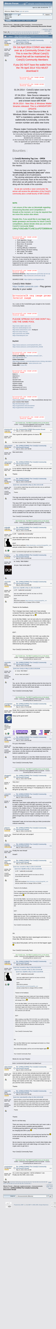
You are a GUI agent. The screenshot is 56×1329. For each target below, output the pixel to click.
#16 (51, 862)
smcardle (7, 40)
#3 (51, 447)
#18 (51, 1068)
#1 (51, 42)
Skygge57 (7, 775)
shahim (7, 844)
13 (24, 32)
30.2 (10, 17)
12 (23, 32)
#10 (51, 705)
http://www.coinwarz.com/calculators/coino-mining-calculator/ (32, 361)
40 (37, 33)
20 (37, 32)
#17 (51, 963)
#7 (51, 556)
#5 (51, 480)
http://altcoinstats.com (20, 357)
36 (29, 33)
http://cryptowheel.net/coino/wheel (23, 405)
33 (24, 33)
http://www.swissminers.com (22, 330)
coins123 (7, 794)
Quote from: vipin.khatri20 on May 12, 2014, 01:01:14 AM (28, 484)
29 (17, 33)
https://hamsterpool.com (20, 335)
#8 (51, 583)
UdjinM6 (7, 527)
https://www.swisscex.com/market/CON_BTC (27, 345)
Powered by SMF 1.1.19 (20, 1204)
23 (6, 33)
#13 (51, 796)
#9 (51, 664)
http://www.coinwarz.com (34, 356)
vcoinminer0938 (9, 1166)
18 (33, 32)
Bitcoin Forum (7, 24)
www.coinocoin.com (35, 363)
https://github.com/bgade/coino (34, 279)
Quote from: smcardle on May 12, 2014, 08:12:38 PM (27, 967)
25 (9, 33)
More (34, 20)
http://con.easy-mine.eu (20, 331)
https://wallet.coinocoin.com (25, 286)
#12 (51, 777)
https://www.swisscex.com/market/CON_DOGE (28, 347)
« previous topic (47, 29)
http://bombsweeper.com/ (21, 404)
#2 (51, 430)
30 (18, 33)
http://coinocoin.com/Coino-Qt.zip (34, 275)
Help (13, 20)
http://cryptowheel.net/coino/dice (23, 407)
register (26, 11)
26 (11, 33)
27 (13, 33)
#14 (51, 829)
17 (32, 32)
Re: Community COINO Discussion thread (30, 429)
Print (49, 33)
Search (18, 20)
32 (22, 33)
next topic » (48, 31)
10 (19, 32)
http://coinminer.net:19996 (21, 333)
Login (23, 20)
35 (27, 33)
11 (21, 32)
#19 (51, 1092)
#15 (51, 846)
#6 (51, 529)
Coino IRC (23, 365)
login (21, 11)
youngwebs (8, 704)
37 (31, 33)
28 (15, 33)
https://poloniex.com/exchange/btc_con (38, 545)
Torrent (7, 18)
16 (30, 32)
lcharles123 (8, 429)
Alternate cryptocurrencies (22, 24)
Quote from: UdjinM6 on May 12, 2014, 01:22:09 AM (26, 587)
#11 (51, 739)
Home (8, 20)
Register (28, 20)
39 (35, 33)
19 (35, 32)
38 (33, 33)
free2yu (7, 555)
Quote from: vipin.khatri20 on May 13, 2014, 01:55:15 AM (28, 1097)
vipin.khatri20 (9, 446)
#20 (51, 1168)
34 (26, 33)
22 (4, 33)
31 (20, 33)
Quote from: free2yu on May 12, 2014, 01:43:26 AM (26, 668)
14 (26, 32)
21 (39, 32)
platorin (7, 828)
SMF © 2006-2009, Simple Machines (38, 1204)
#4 (51, 463)
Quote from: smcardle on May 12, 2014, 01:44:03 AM (27, 866)
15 (28, 32)
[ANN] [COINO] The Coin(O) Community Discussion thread (31, 26)
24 (8, 33)
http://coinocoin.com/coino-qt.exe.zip (38, 274)
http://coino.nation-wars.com (22, 326)
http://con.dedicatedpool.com (22, 328)
